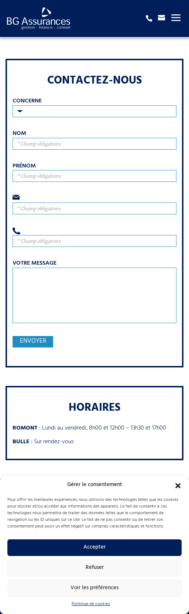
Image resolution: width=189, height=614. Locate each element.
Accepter (94, 547)
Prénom (24, 166)
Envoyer (33, 341)
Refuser (95, 568)
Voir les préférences (94, 588)
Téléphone (94, 231)
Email (94, 199)
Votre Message (34, 264)
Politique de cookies (91, 604)
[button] (178, 485)
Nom (19, 134)
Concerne (27, 101)
